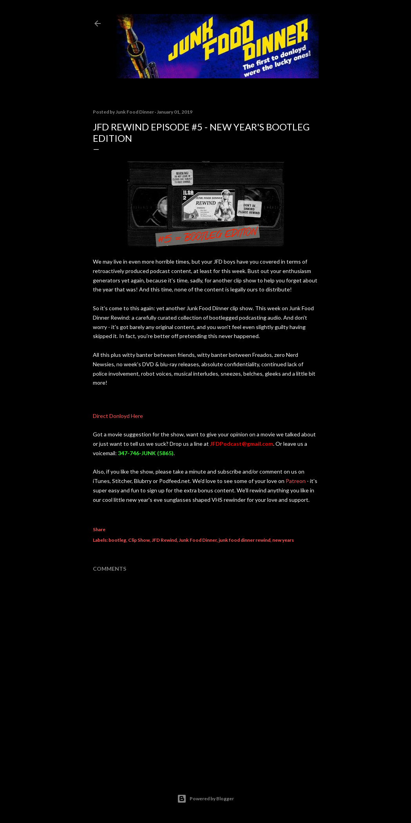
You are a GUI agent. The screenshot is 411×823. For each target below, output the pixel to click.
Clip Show (139, 540)
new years (283, 540)
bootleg (117, 540)
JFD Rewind (164, 540)
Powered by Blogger (205, 798)
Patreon (296, 481)
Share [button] (99, 529)
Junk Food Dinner (198, 540)
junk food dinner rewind (244, 540)
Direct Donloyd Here (118, 415)
